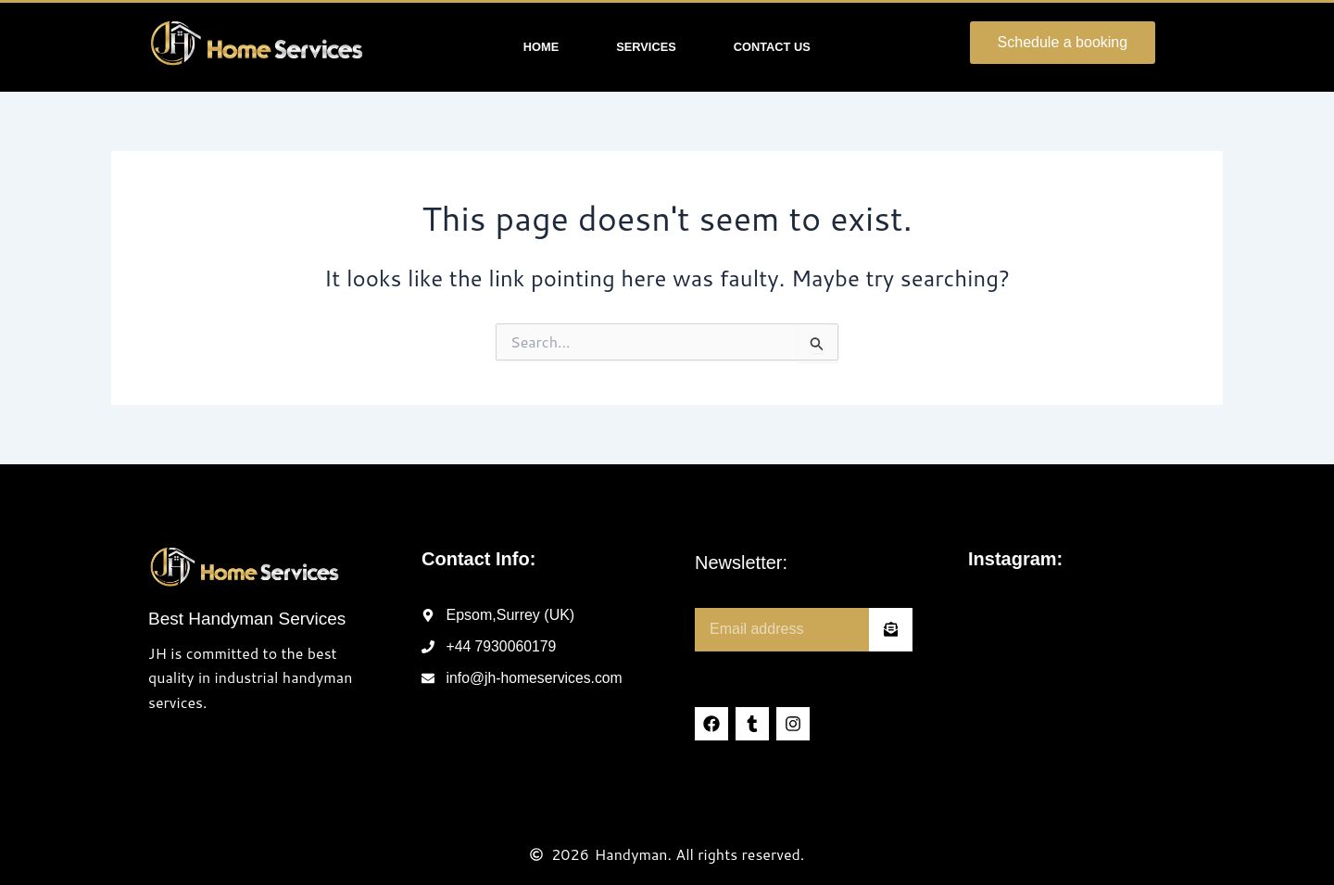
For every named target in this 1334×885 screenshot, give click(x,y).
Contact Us (772, 47)
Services (645, 47)
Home (541, 47)
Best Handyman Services (247, 618)
